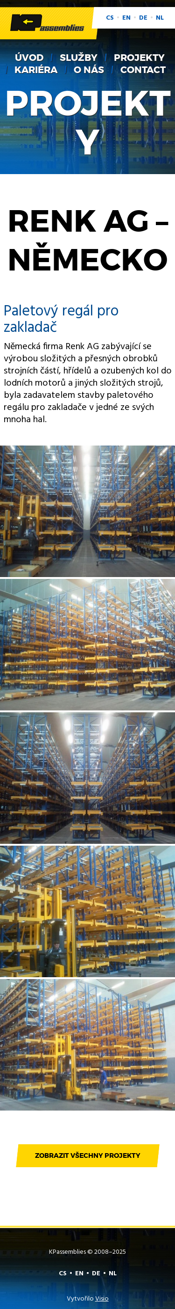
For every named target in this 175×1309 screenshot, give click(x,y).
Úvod (29, 57)
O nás (89, 70)
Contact (143, 70)
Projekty (139, 57)
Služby (79, 57)
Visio (102, 1299)
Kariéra (35, 70)
